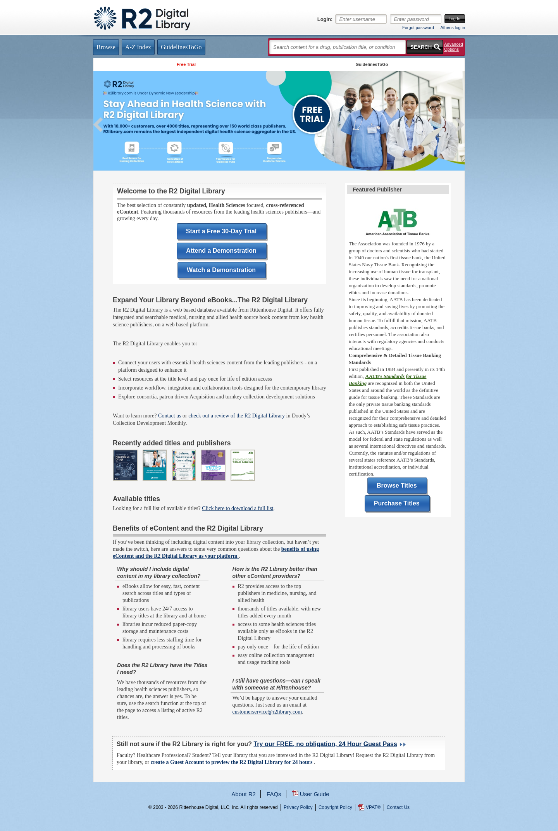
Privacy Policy (298, 807)
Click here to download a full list (237, 508)
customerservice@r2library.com (267, 712)
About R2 (243, 794)
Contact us (169, 416)
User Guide (314, 794)
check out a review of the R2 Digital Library (236, 416)
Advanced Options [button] (453, 47)
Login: (325, 19)
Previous (98, 124)
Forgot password (418, 27)
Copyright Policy (335, 807)
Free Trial (186, 64)
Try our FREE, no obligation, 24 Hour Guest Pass (325, 744)
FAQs (274, 794)
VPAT (373, 807)
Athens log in (452, 27)
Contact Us (398, 807)
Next (460, 124)
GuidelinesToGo (371, 64)
